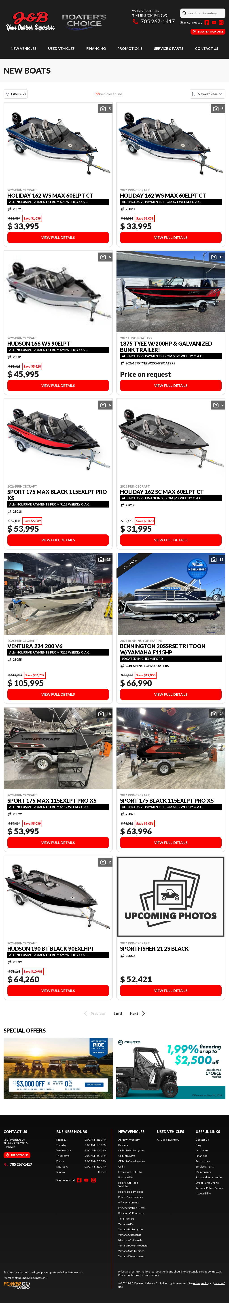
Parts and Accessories (209, 1177)
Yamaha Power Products (132, 1245)
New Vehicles (23, 48)
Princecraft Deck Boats (132, 1207)
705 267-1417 (153, 21)
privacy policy (201, 1283)
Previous (94, 1013)
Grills (121, 1166)
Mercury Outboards (130, 1240)
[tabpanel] (81, 1156)
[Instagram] (221, 22)
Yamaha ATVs (126, 1224)
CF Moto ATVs (126, 1155)
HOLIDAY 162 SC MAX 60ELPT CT (162, 492)
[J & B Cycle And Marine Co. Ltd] (59, 22)
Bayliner (123, 1145)
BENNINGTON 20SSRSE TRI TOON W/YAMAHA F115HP (162, 649)
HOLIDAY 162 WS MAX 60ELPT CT (50, 195)
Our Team (202, 1150)
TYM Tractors (126, 1218)
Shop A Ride (29, 1277)
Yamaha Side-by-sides (131, 1251)
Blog (198, 1145)
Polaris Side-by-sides (130, 1191)
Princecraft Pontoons (131, 1213)
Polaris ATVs (125, 1177)
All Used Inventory (168, 1139)
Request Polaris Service (210, 1188)
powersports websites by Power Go (62, 1272)
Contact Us (206, 48)
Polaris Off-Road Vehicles (128, 1184)
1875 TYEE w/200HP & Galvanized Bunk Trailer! (166, 346)
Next (138, 1013)
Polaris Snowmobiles (130, 1197)
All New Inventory (129, 1139)
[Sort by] (207, 94)
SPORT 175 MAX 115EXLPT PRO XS (51, 800)
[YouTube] (214, 22)
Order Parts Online (207, 1182)
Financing (96, 48)
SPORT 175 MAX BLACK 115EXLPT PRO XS (57, 495)
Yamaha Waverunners (131, 1256)
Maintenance (204, 1172)
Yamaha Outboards (129, 1234)
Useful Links (208, 1131)
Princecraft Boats (128, 1202)
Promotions (129, 48)
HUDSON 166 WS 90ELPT (38, 343)
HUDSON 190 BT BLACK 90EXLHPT (51, 949)
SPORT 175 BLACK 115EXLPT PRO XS (167, 800)
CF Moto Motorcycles (131, 1150)
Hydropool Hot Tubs (130, 1172)
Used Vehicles (61, 48)
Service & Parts (168, 48)
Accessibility (203, 1193)
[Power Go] (44, 1285)
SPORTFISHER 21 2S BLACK (154, 949)
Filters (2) (16, 94)
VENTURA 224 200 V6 (34, 646)
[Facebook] (207, 22)
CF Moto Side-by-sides (131, 1161)
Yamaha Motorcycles (130, 1229)
